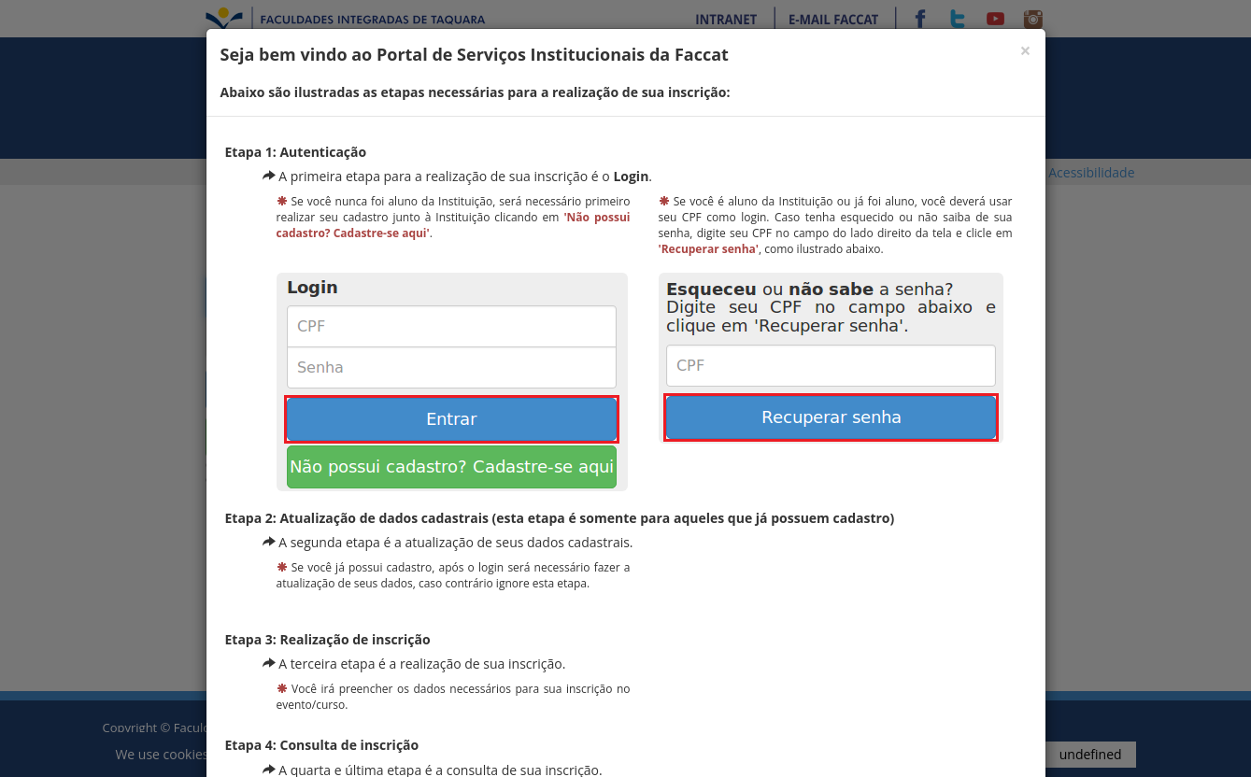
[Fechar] (1025, 51)
